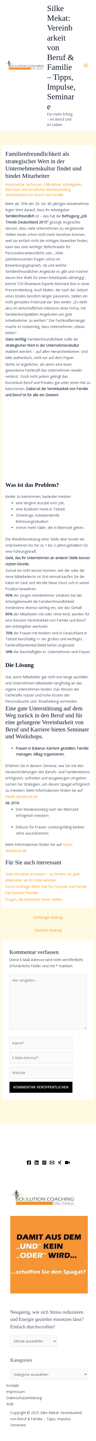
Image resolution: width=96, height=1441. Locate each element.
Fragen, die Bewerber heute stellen (33, 899)
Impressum (15, 1391)
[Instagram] (44, 1162)
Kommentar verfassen (23, 184)
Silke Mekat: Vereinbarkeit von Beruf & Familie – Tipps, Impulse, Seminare (61, 57)
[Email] (52, 1162)
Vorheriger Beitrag (48, 917)
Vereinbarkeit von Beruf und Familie (34, 194)
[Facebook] (29, 1162)
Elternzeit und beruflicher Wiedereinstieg (37, 189)
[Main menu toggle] (86, 65)
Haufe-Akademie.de (21, 796)
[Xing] (59, 1162)
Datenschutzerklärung (24, 1397)
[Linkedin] (36, 1162)
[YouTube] (67, 1162)
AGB (10, 1403)
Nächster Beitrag (48, 930)
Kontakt (12, 1385)
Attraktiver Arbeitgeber (63, 184)
